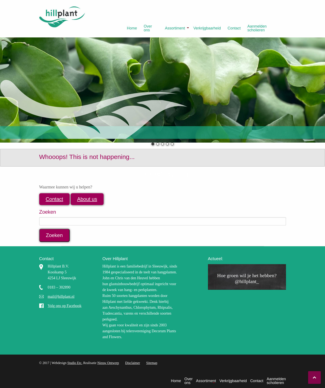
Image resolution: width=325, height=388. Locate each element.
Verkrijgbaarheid (207, 28)
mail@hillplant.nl (61, 296)
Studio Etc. (74, 363)
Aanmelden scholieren (257, 28)
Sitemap (151, 363)
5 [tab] (172, 144)
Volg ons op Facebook (64, 306)
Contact (234, 28)
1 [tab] (152, 144)
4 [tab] (167, 144)
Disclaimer (132, 363)
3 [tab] (162, 144)
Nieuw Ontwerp (108, 363)
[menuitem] (132, 28)
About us (87, 199)
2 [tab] (157, 144)
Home (132, 28)
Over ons (148, 28)
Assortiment (175, 28)
